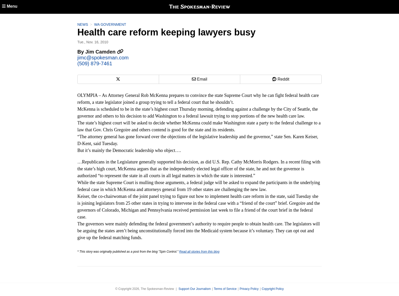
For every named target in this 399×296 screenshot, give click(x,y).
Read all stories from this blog (199, 251)
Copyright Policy (273, 289)
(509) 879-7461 (94, 63)
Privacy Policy (249, 289)
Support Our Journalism (194, 289)
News (82, 24)
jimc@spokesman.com (103, 57)
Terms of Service (225, 289)
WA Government (110, 24)
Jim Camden (104, 52)
